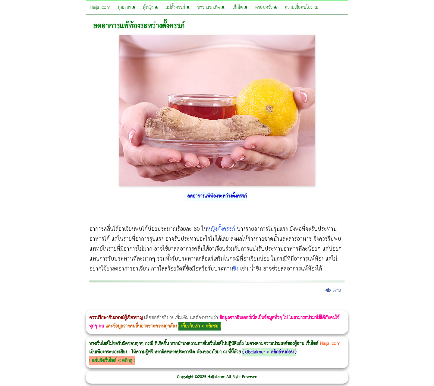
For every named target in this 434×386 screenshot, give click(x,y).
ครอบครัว (266, 7)
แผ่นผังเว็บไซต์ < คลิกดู (112, 360)
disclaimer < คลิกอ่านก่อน (269, 352)
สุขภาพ (126, 7)
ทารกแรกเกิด (211, 7)
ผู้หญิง (150, 7)
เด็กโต (239, 7)
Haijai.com (100, 7)
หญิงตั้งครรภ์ (221, 229)
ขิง (235, 269)
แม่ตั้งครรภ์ (178, 7)
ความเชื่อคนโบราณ (301, 7)
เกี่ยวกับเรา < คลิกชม (199, 326)
